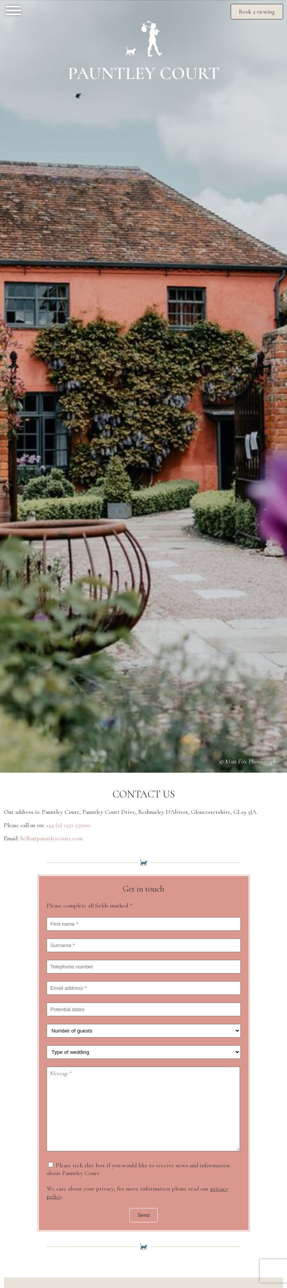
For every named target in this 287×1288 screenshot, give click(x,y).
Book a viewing (257, 11)
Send (143, 1215)
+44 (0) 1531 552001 (68, 825)
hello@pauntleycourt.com (51, 838)
